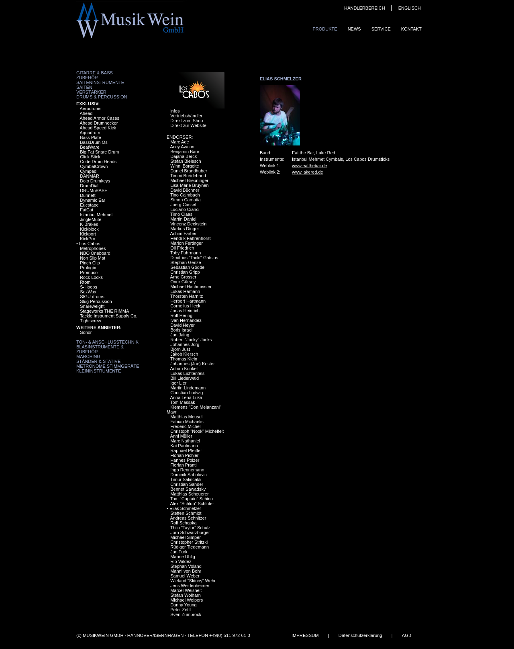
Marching (88, 356)
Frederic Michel (185, 426)
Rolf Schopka (183, 522)
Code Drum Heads (98, 161)
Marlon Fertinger (186, 243)
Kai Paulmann (184, 445)
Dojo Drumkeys (95, 180)
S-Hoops (88, 287)
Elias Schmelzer (185, 508)
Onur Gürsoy (183, 281)
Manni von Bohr (185, 571)
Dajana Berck (183, 156)
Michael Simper (185, 537)
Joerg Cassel (183, 204)
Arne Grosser (183, 276)
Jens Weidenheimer (189, 585)
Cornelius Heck (185, 305)
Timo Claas (181, 214)
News (354, 29)
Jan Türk (179, 551)
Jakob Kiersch (184, 354)
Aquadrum (90, 132)
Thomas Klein (183, 358)
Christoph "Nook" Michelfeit (197, 431)
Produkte (324, 29)
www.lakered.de (307, 172)
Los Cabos (89, 243)
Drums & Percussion (101, 96)
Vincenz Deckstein (188, 223)
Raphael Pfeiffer (186, 450)
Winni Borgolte (184, 166)
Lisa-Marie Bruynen (189, 185)
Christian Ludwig (186, 392)
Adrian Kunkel (184, 368)
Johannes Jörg (184, 344)
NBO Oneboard (95, 253)
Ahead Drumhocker (99, 123)
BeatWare (90, 147)
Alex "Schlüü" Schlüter (192, 503)
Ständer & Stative (98, 361)
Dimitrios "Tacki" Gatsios (194, 257)
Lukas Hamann (185, 291)
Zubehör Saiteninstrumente (100, 80)
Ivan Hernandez (186, 320)
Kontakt (411, 29)
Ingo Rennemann (187, 469)
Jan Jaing (179, 334)
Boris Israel (181, 330)
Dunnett (88, 195)
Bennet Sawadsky (188, 489)
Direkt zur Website (188, 125)
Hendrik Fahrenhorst (190, 238)
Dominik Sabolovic (188, 474)
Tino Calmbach (185, 194)
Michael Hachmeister (191, 286)
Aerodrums (91, 108)
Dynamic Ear (92, 200)
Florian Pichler (184, 455)
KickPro (87, 238)
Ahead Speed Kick (98, 127)
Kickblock (89, 229)
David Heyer (182, 325)
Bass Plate (90, 137)
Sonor (86, 332)
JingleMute (90, 219)
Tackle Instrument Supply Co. (108, 315)
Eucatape (89, 205)
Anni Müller (181, 436)
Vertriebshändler (186, 115)
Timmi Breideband (188, 175)
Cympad (88, 171)
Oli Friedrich (182, 248)
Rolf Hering (181, 315)
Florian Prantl (183, 465)
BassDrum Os (93, 142)
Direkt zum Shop (186, 120)
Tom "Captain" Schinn (191, 498)
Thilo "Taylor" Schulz (190, 527)
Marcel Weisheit (186, 590)
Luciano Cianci (184, 209)
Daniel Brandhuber (188, 170)
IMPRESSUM (305, 635)
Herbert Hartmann (188, 301)
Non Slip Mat (92, 258)
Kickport (88, 233)
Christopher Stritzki (189, 542)
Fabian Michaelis (187, 421)
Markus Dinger (184, 228)
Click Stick (90, 156)
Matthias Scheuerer (189, 493)
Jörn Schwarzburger (190, 532)
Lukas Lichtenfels (187, 373)
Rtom (85, 282)
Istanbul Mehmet (96, 214)
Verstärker (91, 92)
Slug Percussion (96, 301)
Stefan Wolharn (185, 595)
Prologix (88, 267)
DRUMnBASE (93, 190)
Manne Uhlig (182, 556)
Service (381, 29)
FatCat (86, 209)
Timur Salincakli (185, 479)
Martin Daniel (183, 219)
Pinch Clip (90, 262)
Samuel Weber (185, 575)
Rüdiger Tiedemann (189, 547)
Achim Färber (183, 233)
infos (174, 111)
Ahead (86, 113)
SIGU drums (92, 296)
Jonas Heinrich (185, 310)
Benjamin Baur (184, 151)
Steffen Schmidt (185, 513)
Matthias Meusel (186, 416)
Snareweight (92, 306)
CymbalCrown (94, 166)
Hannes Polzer (184, 460)
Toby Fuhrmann (185, 252)
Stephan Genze (185, 262)
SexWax (88, 291)
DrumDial (89, 185)
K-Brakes (89, 224)
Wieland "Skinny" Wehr (193, 580)
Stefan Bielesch (185, 161)
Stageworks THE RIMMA (104, 311)
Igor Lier (178, 383)
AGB (407, 635)
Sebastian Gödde (187, 267)
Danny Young (183, 604)
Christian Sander (186, 484)
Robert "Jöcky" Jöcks (191, 339)
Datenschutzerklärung (360, 635)
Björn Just (180, 349)
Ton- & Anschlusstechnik (107, 342)
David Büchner (184, 190)
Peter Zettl (180, 609)
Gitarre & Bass (94, 72)
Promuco (89, 272)
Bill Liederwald (184, 378)
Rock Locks (91, 277)
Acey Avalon (182, 146)
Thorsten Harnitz (186, 296)
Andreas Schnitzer (188, 518)
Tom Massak (182, 402)
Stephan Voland (186, 566)
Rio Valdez (180, 561)
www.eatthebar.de (309, 165)
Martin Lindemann (188, 387)
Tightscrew (90, 320)
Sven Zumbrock (185, 614)
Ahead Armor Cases (99, 118)
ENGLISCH (409, 8)
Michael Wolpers (186, 600)
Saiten (84, 87)
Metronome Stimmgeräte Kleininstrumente (107, 368)
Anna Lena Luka (186, 397)
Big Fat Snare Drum (99, 151)
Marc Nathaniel (185, 440)
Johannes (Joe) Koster (192, 363)
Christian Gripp (185, 272)
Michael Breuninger (189, 180)
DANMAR (89, 176)
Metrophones (93, 248)
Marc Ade (179, 141)
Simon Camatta (185, 199)
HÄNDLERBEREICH (364, 8)
